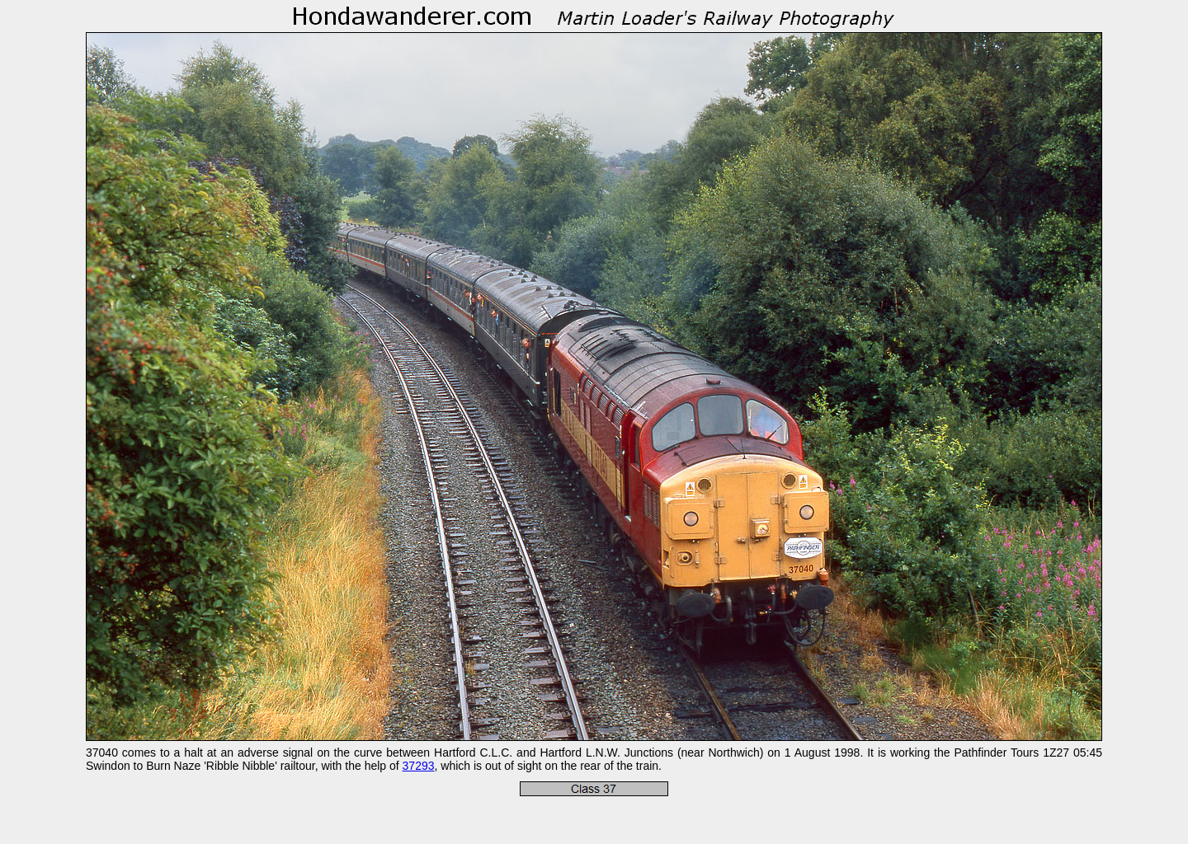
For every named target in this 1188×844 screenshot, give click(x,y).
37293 (419, 765)
